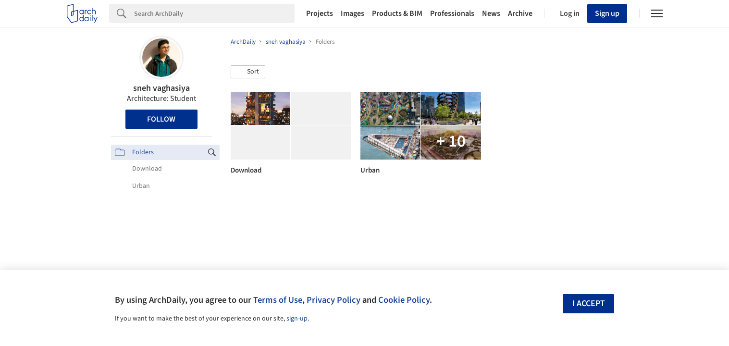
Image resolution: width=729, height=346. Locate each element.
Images (352, 13)
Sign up (607, 13)
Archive (520, 13)
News (491, 13)
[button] (248, 72)
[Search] (214, 13)
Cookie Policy (404, 300)
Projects (319, 13)
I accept (588, 303)
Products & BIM (397, 13)
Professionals (452, 13)
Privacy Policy (333, 300)
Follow (161, 119)
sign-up (297, 318)
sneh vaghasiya (161, 88)
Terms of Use (277, 300)
